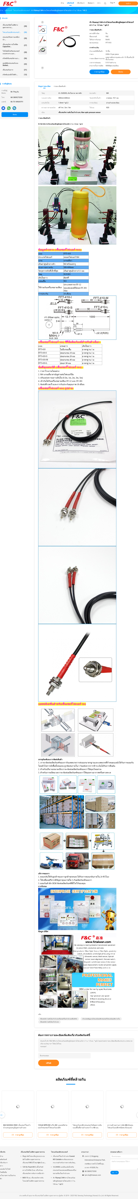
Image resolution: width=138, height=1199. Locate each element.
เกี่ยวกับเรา (4, 1163)
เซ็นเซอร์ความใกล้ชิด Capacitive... (15, 45)
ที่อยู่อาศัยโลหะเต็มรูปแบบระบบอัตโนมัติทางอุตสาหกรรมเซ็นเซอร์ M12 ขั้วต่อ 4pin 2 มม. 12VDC (34, 1159)
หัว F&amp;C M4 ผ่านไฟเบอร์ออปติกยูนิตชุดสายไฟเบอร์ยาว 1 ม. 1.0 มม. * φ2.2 (64, 1181)
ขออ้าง (128, 3)
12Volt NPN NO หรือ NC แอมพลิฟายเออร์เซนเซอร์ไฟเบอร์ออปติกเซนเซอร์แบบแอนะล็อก (52, 1127)
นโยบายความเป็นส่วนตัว (8, 1177)
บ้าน (1, 1156)
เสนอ (48, 1063)
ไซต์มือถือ (3, 1172)
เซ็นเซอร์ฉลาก (15, 70)
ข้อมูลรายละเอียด (44, 86)
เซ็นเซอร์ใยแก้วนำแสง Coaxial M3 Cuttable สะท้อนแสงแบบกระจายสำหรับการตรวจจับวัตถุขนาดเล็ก (64, 1159)
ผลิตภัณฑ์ (3, 1159)
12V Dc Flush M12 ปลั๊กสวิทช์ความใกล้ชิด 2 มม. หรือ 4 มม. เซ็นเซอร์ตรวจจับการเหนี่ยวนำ (33, 1170)
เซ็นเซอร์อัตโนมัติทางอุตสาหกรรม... (15, 26)
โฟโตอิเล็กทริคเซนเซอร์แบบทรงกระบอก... (15, 52)
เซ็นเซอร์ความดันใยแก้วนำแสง (49, 1022)
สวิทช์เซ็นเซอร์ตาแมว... (15, 58)
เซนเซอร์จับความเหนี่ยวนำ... (15, 38)
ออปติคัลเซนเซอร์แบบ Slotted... (15, 64)
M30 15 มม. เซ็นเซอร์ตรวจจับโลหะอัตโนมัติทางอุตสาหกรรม (33, 1179)
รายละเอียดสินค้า (60, 86)
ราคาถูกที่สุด (99, 72)
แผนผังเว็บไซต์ (5, 1169)
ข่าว (1, 1166)
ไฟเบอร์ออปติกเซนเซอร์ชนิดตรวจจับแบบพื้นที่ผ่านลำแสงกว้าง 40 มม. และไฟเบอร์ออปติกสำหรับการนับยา (87, 1127)
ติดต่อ (15, 114)
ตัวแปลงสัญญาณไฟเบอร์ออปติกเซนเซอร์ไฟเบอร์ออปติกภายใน (101, 1019)
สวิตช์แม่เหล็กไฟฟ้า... (15, 74)
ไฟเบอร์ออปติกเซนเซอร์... (15, 32)
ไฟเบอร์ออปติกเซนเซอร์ (59, 1152)
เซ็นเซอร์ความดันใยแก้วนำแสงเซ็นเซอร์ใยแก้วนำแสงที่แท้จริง (58, 1019)
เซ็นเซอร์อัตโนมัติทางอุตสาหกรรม (33, 1152)
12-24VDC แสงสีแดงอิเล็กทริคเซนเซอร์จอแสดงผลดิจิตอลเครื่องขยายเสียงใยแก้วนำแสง (64, 1170)
